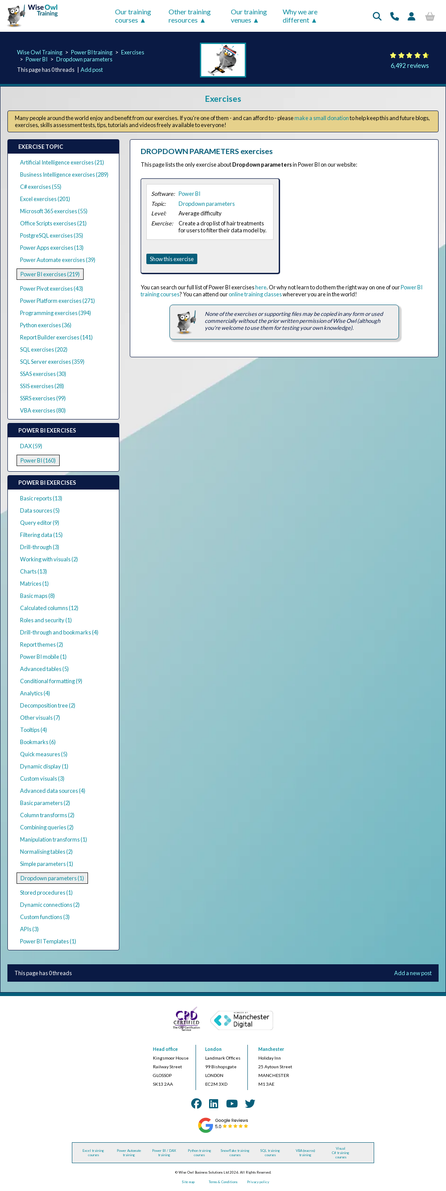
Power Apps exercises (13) (52, 247)
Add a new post (413, 973)
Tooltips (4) (33, 729)
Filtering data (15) (41, 534)
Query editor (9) (39, 522)
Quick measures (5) (44, 754)
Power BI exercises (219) (50, 274)
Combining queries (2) (47, 827)
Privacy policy (258, 1182)
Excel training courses (93, 1152)
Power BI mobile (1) (43, 656)
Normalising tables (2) (46, 851)
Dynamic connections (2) (50, 904)
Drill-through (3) (39, 546)
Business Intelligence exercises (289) (64, 174)
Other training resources (190, 15)
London (213, 1049)
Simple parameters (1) (46, 863)
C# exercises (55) (40, 186)
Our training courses (133, 15)
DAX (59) (31, 446)
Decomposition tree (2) (47, 705)
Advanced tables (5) (44, 668)
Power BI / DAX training (164, 1152)
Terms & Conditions (223, 1182)
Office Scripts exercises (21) (53, 223)
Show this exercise (172, 258)
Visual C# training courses (340, 1152)
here (261, 287)
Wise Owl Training (39, 52)
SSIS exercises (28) (42, 385)
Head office (165, 1049)
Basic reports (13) (41, 498)
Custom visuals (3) (42, 778)
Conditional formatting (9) (51, 681)
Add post (92, 69)
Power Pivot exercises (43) (51, 288)
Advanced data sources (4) (52, 790)
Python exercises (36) (45, 325)
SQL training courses (270, 1152)
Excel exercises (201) (45, 198)
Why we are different (300, 15)
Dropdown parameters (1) (52, 878)
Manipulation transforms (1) (53, 839)
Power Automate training (129, 1152)
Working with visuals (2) (49, 559)
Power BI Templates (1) (48, 941)
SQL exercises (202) (44, 349)
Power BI (36, 59)
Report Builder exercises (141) (56, 337)
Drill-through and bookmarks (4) (59, 632)
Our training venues (249, 15)
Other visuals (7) (40, 717)
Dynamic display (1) (44, 766)
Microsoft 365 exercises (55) (54, 211)
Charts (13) (33, 571)
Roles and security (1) (46, 620)
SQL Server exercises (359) (52, 361)
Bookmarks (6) (38, 741)
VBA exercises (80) (43, 410)
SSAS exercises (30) (43, 373)
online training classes (255, 294)
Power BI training (91, 52)
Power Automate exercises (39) (57, 259)
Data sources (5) (40, 510)
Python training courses (199, 1152)
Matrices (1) (34, 583)
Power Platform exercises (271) (57, 300)
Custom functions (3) (45, 916)
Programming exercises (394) (55, 312)
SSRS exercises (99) (43, 398)
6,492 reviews (410, 65)
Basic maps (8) (37, 595)
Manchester (271, 1049)
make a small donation (321, 117)
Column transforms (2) (47, 815)
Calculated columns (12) (49, 607)
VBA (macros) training (305, 1152)
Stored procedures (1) (46, 892)
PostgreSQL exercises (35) (51, 235)
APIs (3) (29, 929)
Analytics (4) (35, 693)
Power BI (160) (38, 460)
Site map (188, 1182)
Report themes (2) (41, 644)
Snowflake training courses (235, 1152)
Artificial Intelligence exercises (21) (62, 162)
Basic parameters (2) (45, 802)
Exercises (132, 52)
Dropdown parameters (84, 59)
